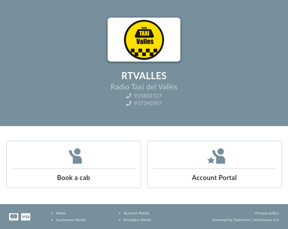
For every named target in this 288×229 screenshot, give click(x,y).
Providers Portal (137, 220)
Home (61, 213)
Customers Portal (71, 220)
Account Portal (136, 213)
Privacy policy (267, 213)
